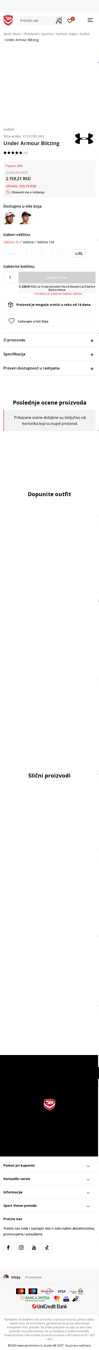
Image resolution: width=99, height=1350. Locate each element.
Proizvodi (31, 34)
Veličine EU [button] (11, 242)
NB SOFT (58, 1345)
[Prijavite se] (70, 20)
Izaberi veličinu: (17, 234)
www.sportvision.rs (29, 1345)
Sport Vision (12, 34)
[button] (40, 20)
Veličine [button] (28, 242)
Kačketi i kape (66, 34)
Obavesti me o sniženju (28, 192)
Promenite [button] (33, 1277)
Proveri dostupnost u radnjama (48, 368)
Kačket (85, 34)
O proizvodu (48, 340)
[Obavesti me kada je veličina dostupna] (11, 254)
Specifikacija (48, 354)
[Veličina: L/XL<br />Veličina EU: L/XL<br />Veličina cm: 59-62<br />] (79, 254)
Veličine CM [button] (45, 242)
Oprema (47, 34)
